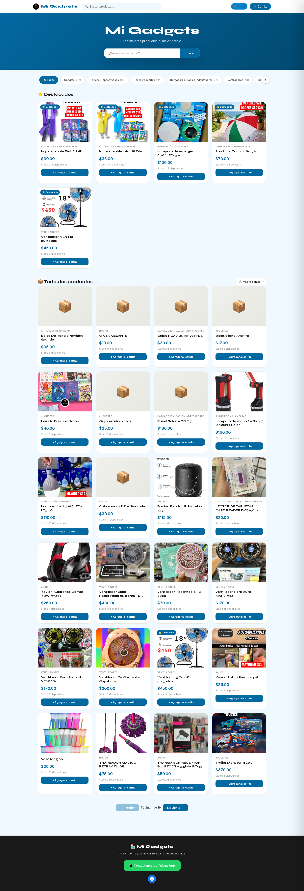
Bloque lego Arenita (232, 336)
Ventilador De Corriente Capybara (119, 679)
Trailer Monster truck (233, 762)
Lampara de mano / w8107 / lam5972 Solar (239, 423)
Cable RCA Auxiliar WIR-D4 (180, 336)
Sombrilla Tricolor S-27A (235, 151)
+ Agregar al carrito (64, 172)
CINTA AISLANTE (113, 336)
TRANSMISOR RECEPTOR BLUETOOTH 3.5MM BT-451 (180, 764)
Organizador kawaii (115, 421)
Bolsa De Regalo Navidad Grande (62, 338)
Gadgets (72, 80)
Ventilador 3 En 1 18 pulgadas (57, 239)
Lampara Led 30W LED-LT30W (61, 508)
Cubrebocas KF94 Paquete (122, 506)
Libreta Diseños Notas (60, 421)
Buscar (190, 53)
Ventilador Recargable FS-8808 (179, 594)
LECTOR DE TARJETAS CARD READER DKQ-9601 (236, 508)
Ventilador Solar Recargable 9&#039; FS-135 (120, 594)
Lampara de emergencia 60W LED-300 (178, 153)
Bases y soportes (147, 80)
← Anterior (127, 807)
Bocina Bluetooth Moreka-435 (180, 508)
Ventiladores (238, 80)
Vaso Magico (52, 759)
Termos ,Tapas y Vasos (107, 80)
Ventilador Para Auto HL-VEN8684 (62, 679)
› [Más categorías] (265, 79)
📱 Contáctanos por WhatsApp (152, 865)
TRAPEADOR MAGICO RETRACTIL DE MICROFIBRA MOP (117, 765)
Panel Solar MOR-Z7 (174, 421)
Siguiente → (175, 807)
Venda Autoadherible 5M (236, 677)
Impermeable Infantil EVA (120, 151)
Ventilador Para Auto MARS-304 (233, 594)
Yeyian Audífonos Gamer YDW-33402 (62, 594)
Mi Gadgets (55, 6)
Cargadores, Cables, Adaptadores (194, 80)
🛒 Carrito (260, 6)
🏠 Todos (49, 79)
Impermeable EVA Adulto (62, 151)
